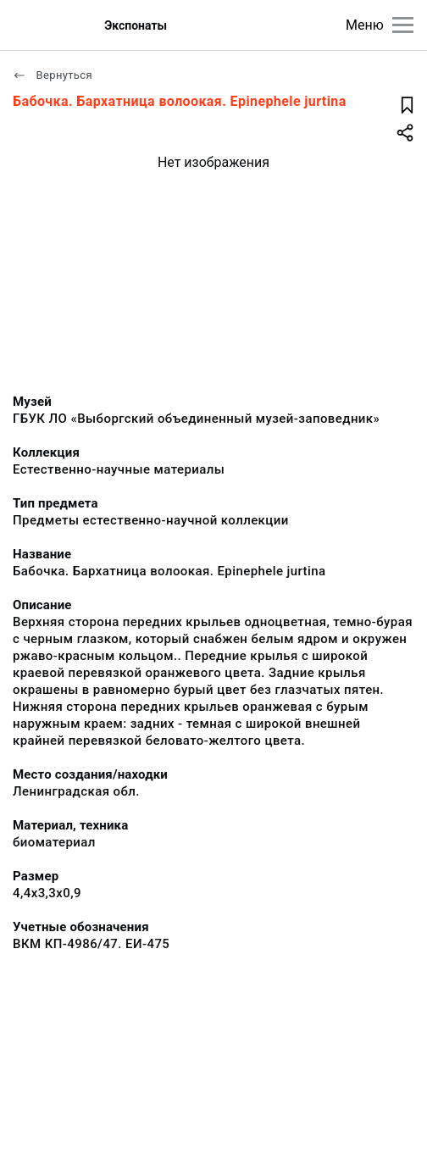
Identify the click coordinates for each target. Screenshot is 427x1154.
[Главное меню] (403, 25)
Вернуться (52, 75)
